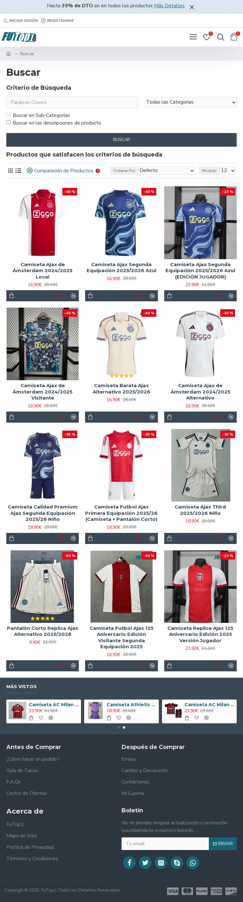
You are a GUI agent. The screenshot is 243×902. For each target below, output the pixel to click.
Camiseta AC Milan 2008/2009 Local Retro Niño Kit (209, 704)
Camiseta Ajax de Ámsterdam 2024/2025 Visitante (42, 391)
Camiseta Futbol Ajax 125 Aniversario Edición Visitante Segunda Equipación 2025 (121, 637)
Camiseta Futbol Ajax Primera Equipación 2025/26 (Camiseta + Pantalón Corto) (121, 513)
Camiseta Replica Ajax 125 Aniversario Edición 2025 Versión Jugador (200, 634)
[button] (119, 727)
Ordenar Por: (124, 170)
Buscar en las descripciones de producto (53, 122)
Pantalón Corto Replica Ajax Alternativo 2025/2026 (42, 631)
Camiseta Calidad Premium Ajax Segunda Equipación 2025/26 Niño (43, 513)
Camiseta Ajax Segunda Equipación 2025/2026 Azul (121, 267)
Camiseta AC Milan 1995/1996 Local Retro (54, 704)
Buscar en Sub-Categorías (38, 115)
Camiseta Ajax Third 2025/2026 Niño (200, 510)
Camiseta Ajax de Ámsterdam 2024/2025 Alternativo (200, 391)
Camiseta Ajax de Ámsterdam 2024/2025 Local (42, 270)
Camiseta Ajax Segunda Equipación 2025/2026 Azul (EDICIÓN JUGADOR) (200, 270)
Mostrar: (209, 170)
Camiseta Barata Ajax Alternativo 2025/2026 (121, 388)
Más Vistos (21, 686)
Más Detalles (169, 5)
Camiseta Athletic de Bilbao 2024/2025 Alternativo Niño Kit (132, 704)
